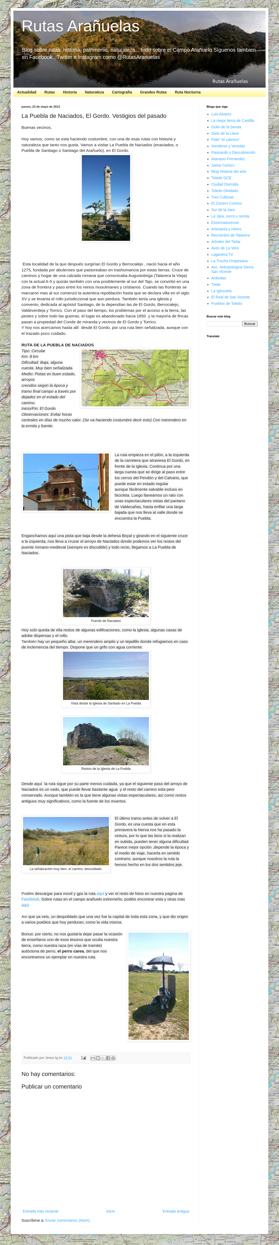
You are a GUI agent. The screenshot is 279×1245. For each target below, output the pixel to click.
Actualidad (26, 92)
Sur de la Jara (223, 210)
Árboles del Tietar (226, 241)
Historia (70, 92)
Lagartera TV (222, 254)
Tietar (216, 284)
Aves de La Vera (225, 248)
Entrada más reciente (40, 1211)
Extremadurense (225, 222)
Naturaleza (94, 92)
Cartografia (122, 92)
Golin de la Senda (226, 127)
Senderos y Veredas (228, 146)
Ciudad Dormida (224, 184)
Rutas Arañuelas (80, 26)
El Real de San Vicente (230, 297)
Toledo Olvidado (224, 191)
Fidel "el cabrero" (225, 139)
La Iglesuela (221, 291)
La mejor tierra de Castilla (232, 120)
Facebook (30, 899)
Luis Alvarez (221, 114)
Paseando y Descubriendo (233, 152)
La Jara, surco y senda (230, 216)
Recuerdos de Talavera (230, 235)
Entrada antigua (176, 1211)
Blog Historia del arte (228, 171)
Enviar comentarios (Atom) (67, 1220)
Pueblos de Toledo (226, 303)
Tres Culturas (222, 197)
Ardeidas (218, 278)
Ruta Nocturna (188, 92)
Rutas (50, 92)
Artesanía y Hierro (226, 229)
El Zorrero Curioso (226, 203)
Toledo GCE (221, 178)
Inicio (110, 1211)
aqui (100, 893)
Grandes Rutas (153, 92)
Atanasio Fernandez (228, 159)
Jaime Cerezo (222, 165)
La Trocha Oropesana (229, 261)
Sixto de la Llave (225, 133)
